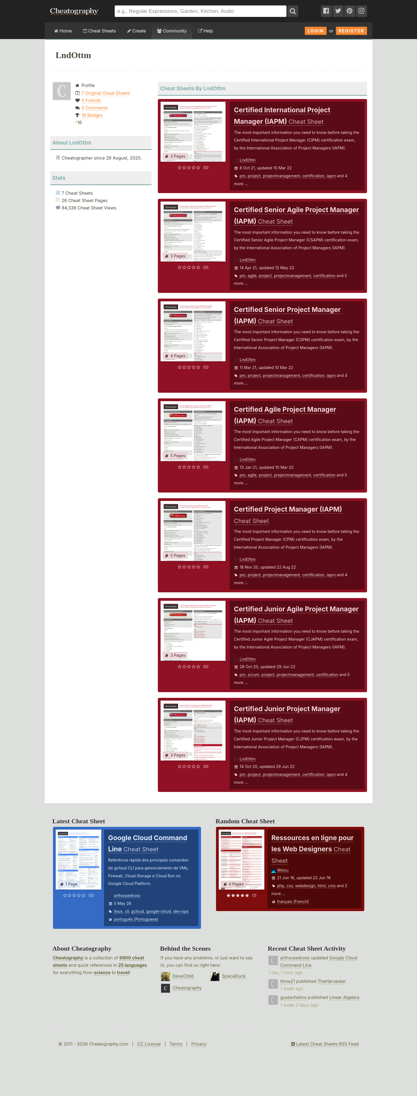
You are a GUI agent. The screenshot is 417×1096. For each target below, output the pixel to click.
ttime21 (287, 981)
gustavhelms (293, 997)
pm (242, 175)
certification (313, 175)
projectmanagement (281, 175)
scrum (253, 674)
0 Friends (91, 100)
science (102, 972)
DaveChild (183, 976)
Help (205, 31)
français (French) (293, 901)
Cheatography (68, 957)
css (289, 885)
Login (315, 31)
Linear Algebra (344, 997)
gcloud (137, 911)
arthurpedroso (127, 895)
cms (332, 885)
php (280, 885)
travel (123, 972)
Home (63, 31)
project (254, 175)
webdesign (305, 885)
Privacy (198, 1044)
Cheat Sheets (99, 31)
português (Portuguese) (136, 919)
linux (118, 911)
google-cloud (158, 911)
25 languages (132, 965)
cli (127, 911)
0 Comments (95, 107)
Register (351, 31)
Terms (176, 1044)
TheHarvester (331, 981)
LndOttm (247, 160)
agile (252, 275)
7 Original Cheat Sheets (106, 93)
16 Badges (92, 115)
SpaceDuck (234, 976)
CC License (149, 1044)
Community (172, 31)
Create (136, 31)
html (322, 885)
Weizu (283, 870)
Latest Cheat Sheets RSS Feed (325, 1044)
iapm (331, 175)
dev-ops (181, 911)
